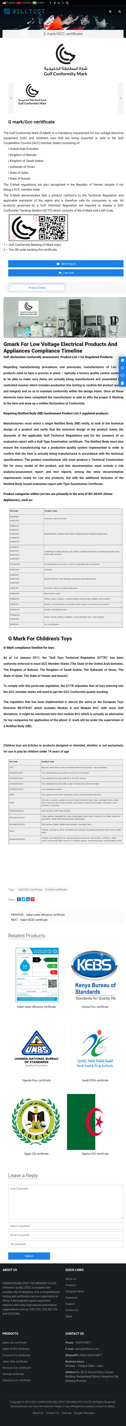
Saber (68, 1316)
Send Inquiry (66, 263)
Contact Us (72, 1310)
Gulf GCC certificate (30, 889)
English (8, 2)
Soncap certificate (13, 1374)
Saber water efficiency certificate (45, 914)
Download (71, 1297)
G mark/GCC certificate (16, 1355)
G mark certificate (56, 889)
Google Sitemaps (84, 1412)
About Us (70, 1278)
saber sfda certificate (15, 1361)
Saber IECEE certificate (33, 919)
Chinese (24, 2)
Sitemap (66, 1412)
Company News (74, 1291)
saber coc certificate (14, 1342)
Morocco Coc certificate (16, 1367)
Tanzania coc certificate (16, 1380)
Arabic (39, 2)
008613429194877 (90, 1355)
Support (70, 1303)
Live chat (66, 272)
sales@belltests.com (86, 1348)
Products (70, 1285)
